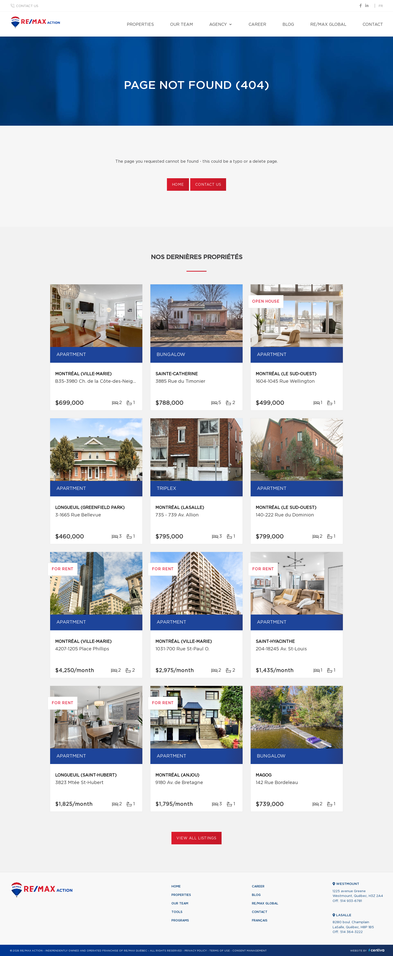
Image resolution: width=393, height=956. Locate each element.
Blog (288, 25)
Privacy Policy (195, 950)
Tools (176, 911)
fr (381, 6)
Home (178, 184)
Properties (140, 25)
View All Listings (196, 838)
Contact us (27, 6)
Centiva (376, 950)
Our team (181, 25)
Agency (218, 25)
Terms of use (219, 950)
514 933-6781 (351, 901)
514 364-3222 (351, 932)
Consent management (249, 950)
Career (257, 25)
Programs (180, 920)
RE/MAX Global (328, 25)
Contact (373, 25)
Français (259, 920)
